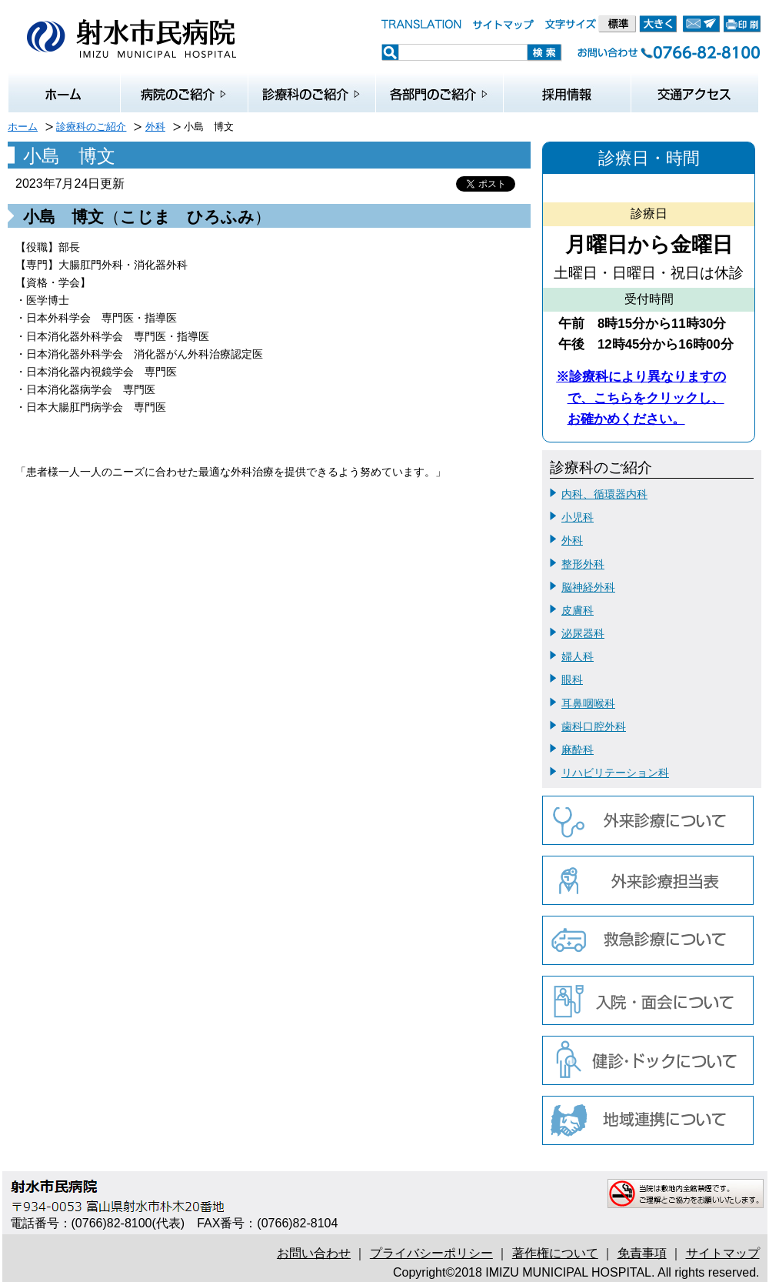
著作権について (555, 1253)
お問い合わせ (314, 1253)
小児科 (577, 517)
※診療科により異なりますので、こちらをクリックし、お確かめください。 (641, 397)
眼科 (572, 679)
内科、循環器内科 (604, 494)
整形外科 (582, 564)
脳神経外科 (588, 587)
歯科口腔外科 (593, 726)
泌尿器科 (582, 633)
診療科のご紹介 (91, 126)
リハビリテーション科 (615, 772)
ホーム (23, 126)
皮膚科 (577, 610)
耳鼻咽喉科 (588, 703)
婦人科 (577, 656)
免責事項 (642, 1253)
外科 (155, 126)
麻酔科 (577, 749)
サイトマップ (723, 1253)
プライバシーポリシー (431, 1253)
